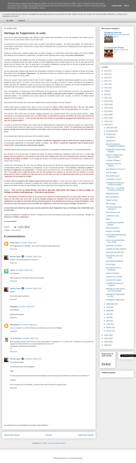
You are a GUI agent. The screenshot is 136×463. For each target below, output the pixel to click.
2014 (106, 108)
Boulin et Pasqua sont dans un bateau (114, 156)
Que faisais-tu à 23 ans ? (115, 169)
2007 (106, 338)
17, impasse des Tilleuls (114, 48)
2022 (106, 81)
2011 (106, 118)
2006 (106, 342)
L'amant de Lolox (112, 216)
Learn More (117, 6)
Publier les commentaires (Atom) (54, 443)
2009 (106, 125)
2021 (106, 84)
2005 (106, 345)
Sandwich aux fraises (114, 277)
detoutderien (15, 325)
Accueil (49, 435)
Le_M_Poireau (15, 338)
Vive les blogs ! (111, 173)
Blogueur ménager (113, 231)
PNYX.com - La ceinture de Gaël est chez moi (115, 189)
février (109, 327)
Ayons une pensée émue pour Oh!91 (115, 241)
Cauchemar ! (111, 141)
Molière (18, 230)
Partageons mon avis (113, 33)
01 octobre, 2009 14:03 (33, 288)
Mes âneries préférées (114, 261)
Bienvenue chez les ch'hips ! (113, 165)
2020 (106, 88)
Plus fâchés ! (111, 137)
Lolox (13, 230)
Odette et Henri (112, 200)
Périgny (17, 161)
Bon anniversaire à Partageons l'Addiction (115, 145)
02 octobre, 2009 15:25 (28, 325)
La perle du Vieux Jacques (116, 249)
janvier (109, 331)
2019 (106, 91)
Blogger (80, 458)
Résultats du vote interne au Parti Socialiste (115, 290)
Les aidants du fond (113, 179)
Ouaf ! (108, 219)
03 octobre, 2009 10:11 (33, 359)
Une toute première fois (115, 252)
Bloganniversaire (112, 193)
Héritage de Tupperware (115, 300)
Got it (126, 6)
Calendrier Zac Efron (114, 246)
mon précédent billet (36, 40)
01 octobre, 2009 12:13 (33, 256)
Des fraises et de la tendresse (113, 269)
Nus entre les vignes (114, 280)
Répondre (13, 249)
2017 (106, 98)
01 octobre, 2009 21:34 (26, 306)
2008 (106, 335)
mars (108, 324)
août (108, 307)
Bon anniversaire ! (113, 176)
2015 (106, 104)
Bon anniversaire (112, 197)
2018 (106, 94)
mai (107, 317)
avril (108, 321)
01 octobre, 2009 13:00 (24, 270)
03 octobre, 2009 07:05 (30, 338)
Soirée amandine (112, 228)
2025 (106, 71)
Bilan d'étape (111, 204)
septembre (110, 304)
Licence (21, 20)
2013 (106, 111)
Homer (12, 270)
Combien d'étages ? (113, 160)
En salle (10, 20)
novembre (110, 131)
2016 (106, 101)
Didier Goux (14, 243)
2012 (106, 115)
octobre (109, 134)
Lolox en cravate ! (113, 273)
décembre (110, 128)
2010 (106, 121)
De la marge (110, 264)
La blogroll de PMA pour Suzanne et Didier (115, 184)
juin (107, 314)
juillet (108, 311)
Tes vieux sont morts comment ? (114, 208)
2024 (106, 74)
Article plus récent (11, 435)
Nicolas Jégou (15, 256)
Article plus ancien (86, 435)
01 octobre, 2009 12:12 (28, 243)
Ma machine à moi (113, 212)
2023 (106, 78)
